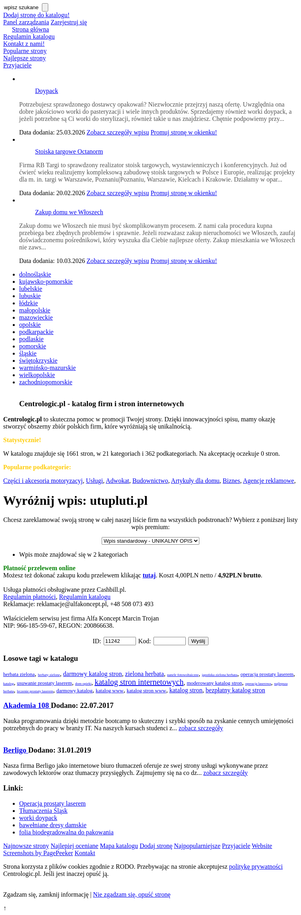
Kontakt (85, 853)
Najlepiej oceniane (74, 845)
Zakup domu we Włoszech (69, 212)
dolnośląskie (35, 274)
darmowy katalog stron (92, 673)
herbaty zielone (49, 675)
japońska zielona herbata (219, 675)
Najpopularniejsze (197, 845)
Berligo (15, 750)
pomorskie (32, 346)
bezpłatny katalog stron (235, 690)
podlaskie (31, 339)
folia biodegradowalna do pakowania (66, 832)
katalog (8, 684)
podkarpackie (36, 331)
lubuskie (30, 295)
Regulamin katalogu (29, 36)
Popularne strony (25, 50)
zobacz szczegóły (201, 728)
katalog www (110, 691)
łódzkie (28, 303)
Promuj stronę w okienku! (184, 132)
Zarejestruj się (69, 22)
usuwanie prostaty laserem (44, 683)
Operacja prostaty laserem (52, 803)
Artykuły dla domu (195, 480)
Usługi (94, 480)
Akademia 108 (27, 705)
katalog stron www (146, 691)
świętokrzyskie (38, 360)
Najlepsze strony (24, 58)
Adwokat (117, 480)
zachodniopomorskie (45, 382)
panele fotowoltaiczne (183, 675)
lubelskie (30, 288)
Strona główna (30, 29)
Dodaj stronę (156, 845)
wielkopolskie (37, 375)
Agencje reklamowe (268, 480)
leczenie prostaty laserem (35, 691)
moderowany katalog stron (214, 683)
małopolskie (34, 310)
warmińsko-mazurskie (47, 367)
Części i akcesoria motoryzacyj (43, 480)
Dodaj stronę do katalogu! (36, 15)
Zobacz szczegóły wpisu (118, 132)
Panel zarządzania (26, 22)
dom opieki (83, 684)
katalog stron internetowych (138, 682)
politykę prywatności (256, 866)
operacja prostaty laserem (266, 674)
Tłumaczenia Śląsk (43, 810)
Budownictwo (150, 480)
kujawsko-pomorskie (46, 281)
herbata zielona (19, 674)
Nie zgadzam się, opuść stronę (131, 894)
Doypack (46, 90)
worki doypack (38, 817)
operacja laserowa (258, 684)
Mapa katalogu (119, 845)
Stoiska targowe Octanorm (69, 151)
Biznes (231, 480)
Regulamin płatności (29, 596)
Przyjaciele (17, 65)
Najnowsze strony (26, 845)
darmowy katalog (74, 691)
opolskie (30, 324)
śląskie (28, 353)
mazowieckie (36, 317)
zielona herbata (144, 673)
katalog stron (186, 690)
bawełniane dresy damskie (53, 825)
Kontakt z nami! (24, 43)
